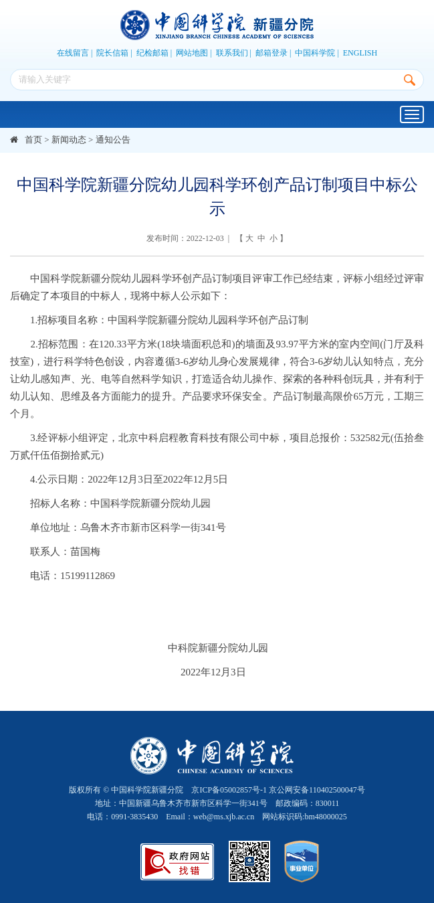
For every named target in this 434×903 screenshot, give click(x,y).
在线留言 (73, 53)
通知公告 (113, 140)
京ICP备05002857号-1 (229, 790)
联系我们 (232, 53)
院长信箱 (112, 53)
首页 (33, 140)
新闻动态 (68, 140)
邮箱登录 (271, 53)
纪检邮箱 (152, 53)
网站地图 (192, 53)
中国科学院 (315, 53)
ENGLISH (360, 53)
